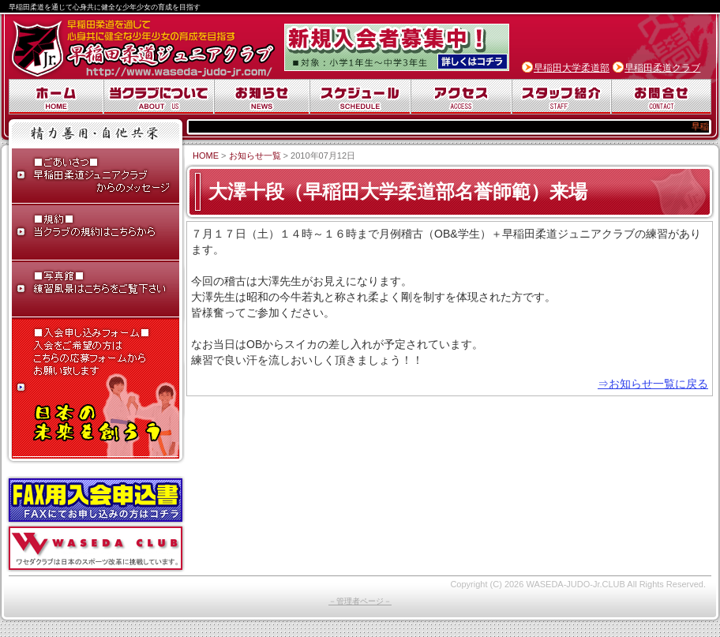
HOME (206, 155)
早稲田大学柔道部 (571, 67)
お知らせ (261, 96)
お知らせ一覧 (255, 155)
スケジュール (360, 96)
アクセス (461, 96)
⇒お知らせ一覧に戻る (653, 383)
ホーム (56, 96)
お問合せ (661, 96)
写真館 (95, 290)
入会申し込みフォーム (95, 389)
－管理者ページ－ (360, 601)
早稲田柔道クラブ (662, 67)
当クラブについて (158, 96)
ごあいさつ (95, 177)
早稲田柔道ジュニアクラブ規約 (95, 233)
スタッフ (561, 96)
